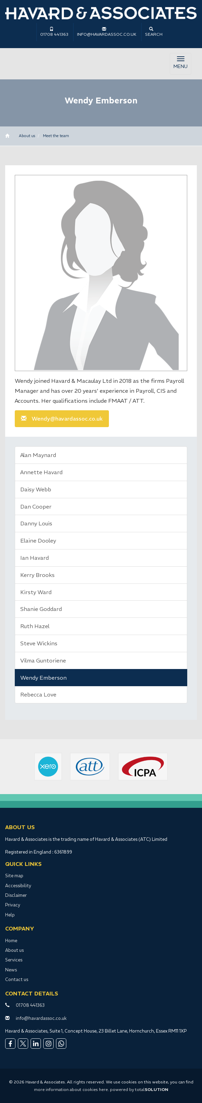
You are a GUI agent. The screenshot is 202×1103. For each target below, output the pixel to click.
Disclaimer (16, 895)
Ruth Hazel (34, 626)
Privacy (12, 905)
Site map (14, 876)
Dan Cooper (36, 506)
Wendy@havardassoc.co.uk (67, 418)
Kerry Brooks (37, 574)
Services (13, 960)
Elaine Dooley (38, 540)
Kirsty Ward (36, 592)
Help (10, 915)
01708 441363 (54, 32)
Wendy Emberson (43, 677)
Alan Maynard (38, 455)
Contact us (16, 979)
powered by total (139, 1089)
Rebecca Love (38, 694)
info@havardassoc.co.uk (106, 32)
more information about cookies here (71, 1089)
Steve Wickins (38, 643)
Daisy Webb (35, 489)
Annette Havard (41, 472)
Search (153, 32)
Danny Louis (36, 523)
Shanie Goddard (41, 608)
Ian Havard (34, 557)
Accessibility (18, 886)
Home (11, 941)
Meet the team (56, 135)
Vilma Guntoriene (43, 660)
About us (27, 135)
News (11, 970)
